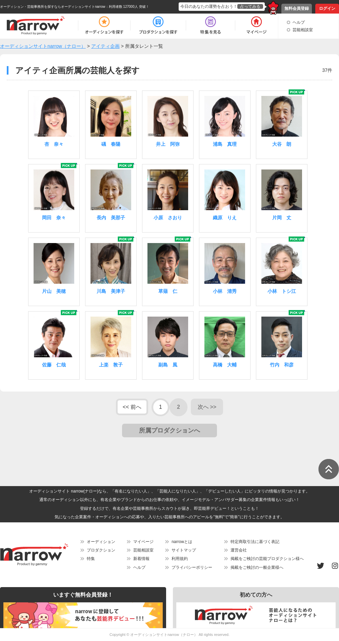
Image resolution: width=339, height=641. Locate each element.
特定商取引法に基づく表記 (255, 541)
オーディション (101, 541)
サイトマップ (184, 550)
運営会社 (239, 550)
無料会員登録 (296, 8)
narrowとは (182, 541)
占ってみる (250, 6)
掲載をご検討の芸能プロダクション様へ (267, 558)
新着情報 (141, 558)
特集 (91, 558)
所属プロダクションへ (169, 430)
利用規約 (180, 558)
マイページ (143, 541)
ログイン (327, 8)
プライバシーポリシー (192, 567)
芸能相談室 (303, 29)
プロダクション (101, 550)
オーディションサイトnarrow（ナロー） (164, 635)
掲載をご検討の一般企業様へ (257, 567)
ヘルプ (299, 22)
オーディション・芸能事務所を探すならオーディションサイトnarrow (52, 6)
